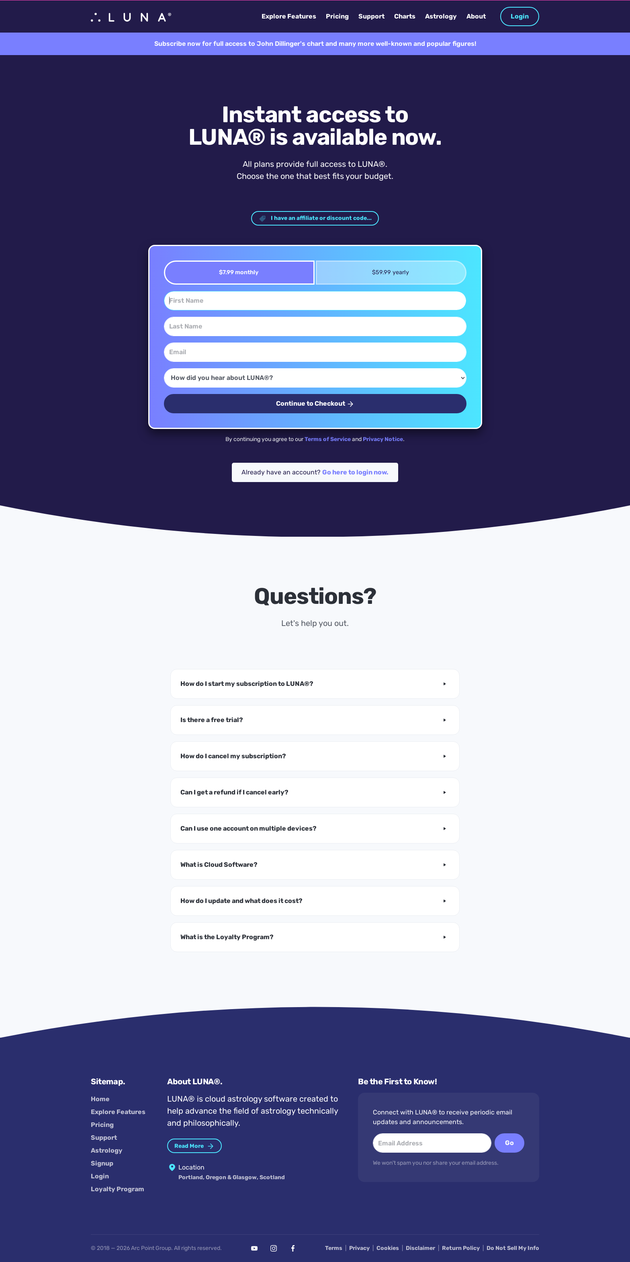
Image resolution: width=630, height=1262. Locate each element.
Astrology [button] (441, 16)
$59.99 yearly (388, 272)
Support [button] (371, 16)
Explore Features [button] (289, 16)
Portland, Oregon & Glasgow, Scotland (231, 1177)
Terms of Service (328, 439)
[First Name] (315, 300)
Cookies (387, 1248)
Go (509, 1143)
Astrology (107, 1150)
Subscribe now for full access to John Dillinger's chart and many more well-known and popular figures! (315, 43)
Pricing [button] (337, 16)
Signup (102, 1163)
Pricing (102, 1125)
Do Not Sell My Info (513, 1248)
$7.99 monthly (236, 272)
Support (104, 1137)
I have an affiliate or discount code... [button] (315, 219)
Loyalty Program (117, 1189)
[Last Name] (315, 326)
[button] (315, 683)
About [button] (476, 16)
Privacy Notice (383, 439)
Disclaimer (420, 1248)
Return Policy (461, 1248)
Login (520, 16)
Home (100, 1099)
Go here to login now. (355, 472)
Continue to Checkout (315, 404)
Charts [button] (404, 16)
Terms (333, 1248)
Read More (194, 1146)
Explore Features (118, 1112)
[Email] (315, 352)
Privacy (359, 1248)
